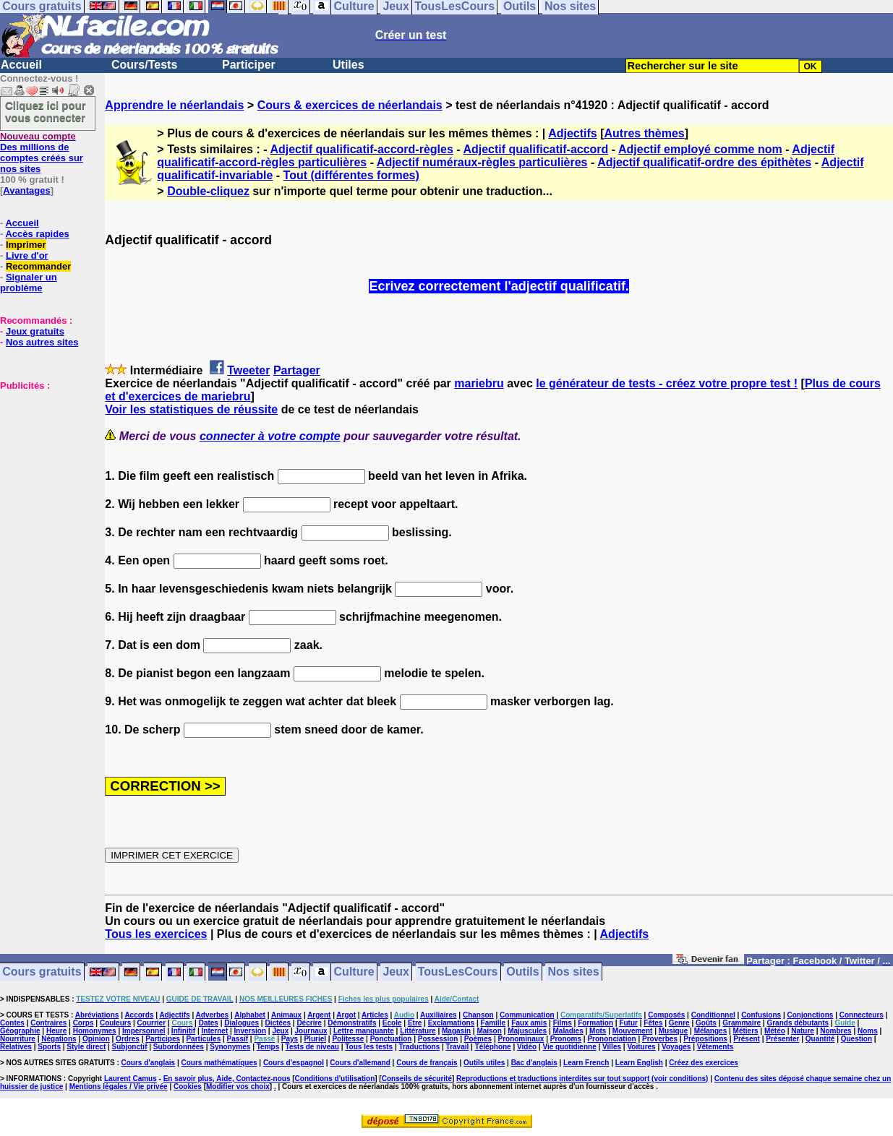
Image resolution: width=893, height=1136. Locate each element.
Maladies (567, 1031)
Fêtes (653, 1023)
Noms (868, 1031)
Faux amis (529, 1023)
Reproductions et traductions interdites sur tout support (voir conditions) (582, 1079)
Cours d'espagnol (293, 1063)
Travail (457, 1047)
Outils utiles (484, 1063)
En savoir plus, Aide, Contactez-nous (227, 1079)
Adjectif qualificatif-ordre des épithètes (704, 162)
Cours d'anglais (148, 1063)
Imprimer (26, 244)
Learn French (586, 1063)
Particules (203, 1039)
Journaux (311, 1031)
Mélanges (710, 1031)
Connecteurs (861, 1015)
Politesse (348, 1039)
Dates (208, 1023)
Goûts (706, 1023)
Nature (802, 1031)
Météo (774, 1031)
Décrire (308, 1023)
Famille (493, 1023)
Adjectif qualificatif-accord (535, 149)
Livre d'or (27, 255)
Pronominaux (520, 1039)
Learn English (639, 1063)
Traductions (419, 1047)
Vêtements (715, 1047)
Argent (318, 1015)
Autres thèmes (644, 133)
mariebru (478, 383)
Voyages (676, 1047)
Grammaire (741, 1023)
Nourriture (17, 1039)
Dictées (278, 1023)
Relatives (16, 1047)
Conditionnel (713, 1015)
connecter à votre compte (270, 436)
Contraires (48, 1023)
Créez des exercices (703, 1063)
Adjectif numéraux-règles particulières (482, 162)
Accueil (21, 65)
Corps (83, 1023)
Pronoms (565, 1039)
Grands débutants (797, 1023)
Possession (438, 1039)
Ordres (128, 1039)
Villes (611, 1047)
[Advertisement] (43, 463)
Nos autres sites (42, 342)
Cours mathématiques (219, 1063)
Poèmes (478, 1039)
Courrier (151, 1023)
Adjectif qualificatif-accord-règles (361, 149)
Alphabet (249, 1015)
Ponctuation (391, 1039)
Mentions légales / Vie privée (118, 1086)
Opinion (96, 1039)
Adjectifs (572, 133)
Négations (58, 1039)
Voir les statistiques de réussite (191, 409)
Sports (49, 1047)
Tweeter (248, 370)
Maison (489, 1031)
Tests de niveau (312, 1047)
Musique (673, 1031)
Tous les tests (369, 1047)
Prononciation (611, 1039)
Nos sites (573, 972)
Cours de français (426, 1063)
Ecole (392, 1023)
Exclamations (451, 1023)
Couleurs (115, 1023)
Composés (666, 1015)
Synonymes (230, 1047)
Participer (248, 65)
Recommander (38, 266)
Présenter (782, 1039)
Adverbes (212, 1015)
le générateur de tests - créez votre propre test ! (667, 383)
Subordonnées (178, 1047)
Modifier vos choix (238, 1086)
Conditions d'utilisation (335, 1079)
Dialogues (241, 1023)
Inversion (250, 1031)
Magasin (456, 1031)
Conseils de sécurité (417, 1079)
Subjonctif (130, 1047)
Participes (162, 1039)
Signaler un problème (28, 282)
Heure (56, 1031)
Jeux (396, 972)
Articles (375, 1015)
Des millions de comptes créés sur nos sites (41, 152)
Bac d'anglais (534, 1063)
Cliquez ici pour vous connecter (45, 111)
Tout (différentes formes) (351, 175)
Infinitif (183, 1031)
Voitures (641, 1047)
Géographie (20, 1031)
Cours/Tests (144, 65)
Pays (289, 1039)
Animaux (286, 1015)
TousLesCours (458, 972)
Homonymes (94, 1031)
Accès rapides (37, 233)
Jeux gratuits (35, 331)
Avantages (26, 190)
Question (856, 1039)
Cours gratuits (41, 972)
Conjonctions (810, 1015)
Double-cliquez (208, 191)
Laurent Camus (130, 1079)
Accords (138, 1015)
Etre (415, 1023)
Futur (628, 1023)
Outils (522, 972)
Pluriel (315, 1039)
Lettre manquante (363, 1031)
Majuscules (527, 1031)
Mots (597, 1031)
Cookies (188, 1086)
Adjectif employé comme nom (700, 149)
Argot (346, 1015)
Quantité (820, 1039)
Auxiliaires (438, 1015)
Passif (237, 1039)
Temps (268, 1047)
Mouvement (632, 1031)
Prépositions (705, 1039)
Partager (296, 370)
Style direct (86, 1047)
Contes (12, 1023)
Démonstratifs (352, 1023)
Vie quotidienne (569, 1047)
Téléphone (493, 1047)
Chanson (478, 1015)
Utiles (348, 65)
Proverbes (660, 1039)
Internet (215, 1031)
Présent (746, 1039)
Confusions (761, 1015)
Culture (354, 972)
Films (562, 1023)
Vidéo (527, 1047)
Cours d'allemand (360, 1063)
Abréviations (97, 1015)
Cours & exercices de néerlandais (350, 105)
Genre (679, 1023)
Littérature (417, 1031)
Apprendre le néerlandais (174, 105)
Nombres (835, 1031)
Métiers (746, 1031)
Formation (595, 1023)
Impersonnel (143, 1031)
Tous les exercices (156, 934)
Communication (527, 1015)
